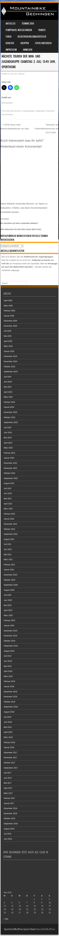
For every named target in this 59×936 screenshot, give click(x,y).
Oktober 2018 (9, 702)
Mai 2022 (7, 499)
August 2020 (9, 590)
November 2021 (10, 524)
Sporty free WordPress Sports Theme (19, 929)
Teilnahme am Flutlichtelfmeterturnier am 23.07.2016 (46, 129)
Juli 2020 (7, 595)
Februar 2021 (9, 565)
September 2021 (11, 534)
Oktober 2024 (9, 367)
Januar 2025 (9, 351)
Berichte (10, 43)
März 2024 (8, 397)
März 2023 (8, 448)
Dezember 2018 (10, 692)
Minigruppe (40, 111)
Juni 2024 (8, 382)
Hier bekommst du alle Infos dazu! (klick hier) (21, 229)
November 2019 (10, 636)
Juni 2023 (8, 432)
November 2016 (10, 813)
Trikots (42, 30)
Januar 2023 (9, 458)
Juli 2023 (7, 427)
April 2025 (8, 341)
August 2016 (9, 829)
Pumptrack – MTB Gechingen (19, 30)
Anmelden (27, 49)
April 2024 (8, 392)
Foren (8, 36)
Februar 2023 (9, 453)
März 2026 (8, 306)
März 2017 (8, 793)
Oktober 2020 (9, 580)
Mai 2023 (7, 438)
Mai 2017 (7, 783)
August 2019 (9, 651)
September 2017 (11, 768)
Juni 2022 (8, 493)
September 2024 (11, 372)
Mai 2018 (7, 727)
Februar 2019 (9, 681)
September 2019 (11, 646)
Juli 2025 (7, 331)
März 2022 (8, 509)
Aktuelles (10, 23)
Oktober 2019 (9, 641)
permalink (9, 114)
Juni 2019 (8, 661)
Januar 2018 (9, 747)
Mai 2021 (7, 554)
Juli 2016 (7, 834)
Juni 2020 (8, 600)
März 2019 (8, 676)
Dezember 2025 (10, 321)
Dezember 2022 (10, 463)
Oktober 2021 (9, 529)
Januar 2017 (9, 803)
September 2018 (11, 707)
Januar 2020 (9, 626)
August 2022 (9, 483)
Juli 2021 (7, 544)
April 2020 (8, 610)
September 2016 (11, 824)
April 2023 (8, 443)
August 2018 (9, 712)
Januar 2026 (9, 316)
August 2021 (9, 539)
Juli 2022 (7, 488)
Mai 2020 (7, 605)
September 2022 (11, 478)
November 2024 (10, 361)
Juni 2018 (8, 722)
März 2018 (8, 737)
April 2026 (8, 300)
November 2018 (10, 697)
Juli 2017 (7, 773)
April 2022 (8, 504)
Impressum (11, 49)
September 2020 (11, 585)
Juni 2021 (8, 549)
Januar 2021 (9, 570)
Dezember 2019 (10, 631)
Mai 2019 (7, 666)
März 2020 (8, 615)
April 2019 (8, 671)
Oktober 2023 (9, 417)
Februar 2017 (9, 798)
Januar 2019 (9, 686)
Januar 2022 (9, 519)
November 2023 (10, 412)
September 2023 (11, 422)
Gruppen (24, 43)
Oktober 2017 (9, 763)
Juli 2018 (7, 717)
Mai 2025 (7, 336)
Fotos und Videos (43, 43)
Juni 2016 (8, 839)
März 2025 (8, 346)
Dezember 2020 (10, 575)
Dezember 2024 (10, 356)
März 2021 (8, 559)
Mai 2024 (7, 387)
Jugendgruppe (28, 111)
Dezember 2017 (10, 753)
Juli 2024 (7, 377)
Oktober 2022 (9, 473)
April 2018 (8, 732)
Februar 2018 (9, 742)
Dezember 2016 (10, 808)
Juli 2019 (7, 656)
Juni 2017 (8, 778)
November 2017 (10, 757)
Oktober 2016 (9, 818)
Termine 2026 (28, 23)
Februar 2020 (9, 620)
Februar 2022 (9, 514)
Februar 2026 (9, 311)
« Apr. (6, 919)
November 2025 (10, 326)
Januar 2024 (9, 407)
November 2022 (10, 468)
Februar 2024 (9, 402)
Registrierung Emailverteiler (32, 36)
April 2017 (8, 788)
